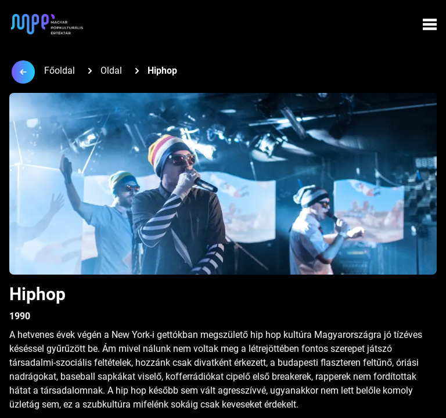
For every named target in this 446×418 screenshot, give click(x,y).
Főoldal (59, 70)
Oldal (111, 70)
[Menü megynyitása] (430, 24)
